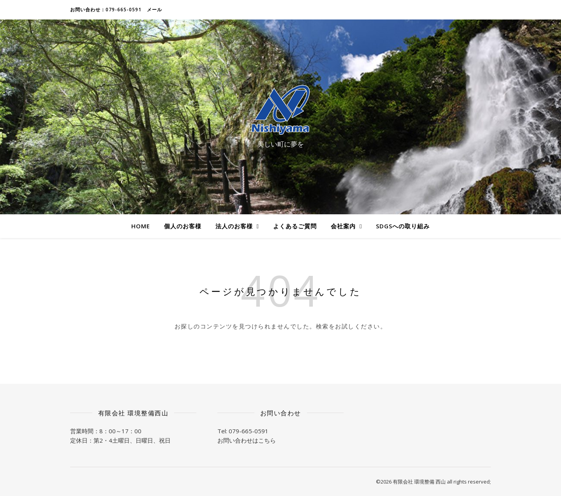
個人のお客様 (182, 226)
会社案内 (343, 226)
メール (154, 9)
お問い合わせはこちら (246, 440)
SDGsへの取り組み (403, 226)
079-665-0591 (248, 431)
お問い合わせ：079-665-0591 (105, 9)
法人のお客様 (234, 226)
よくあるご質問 (295, 226)
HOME (140, 226)
